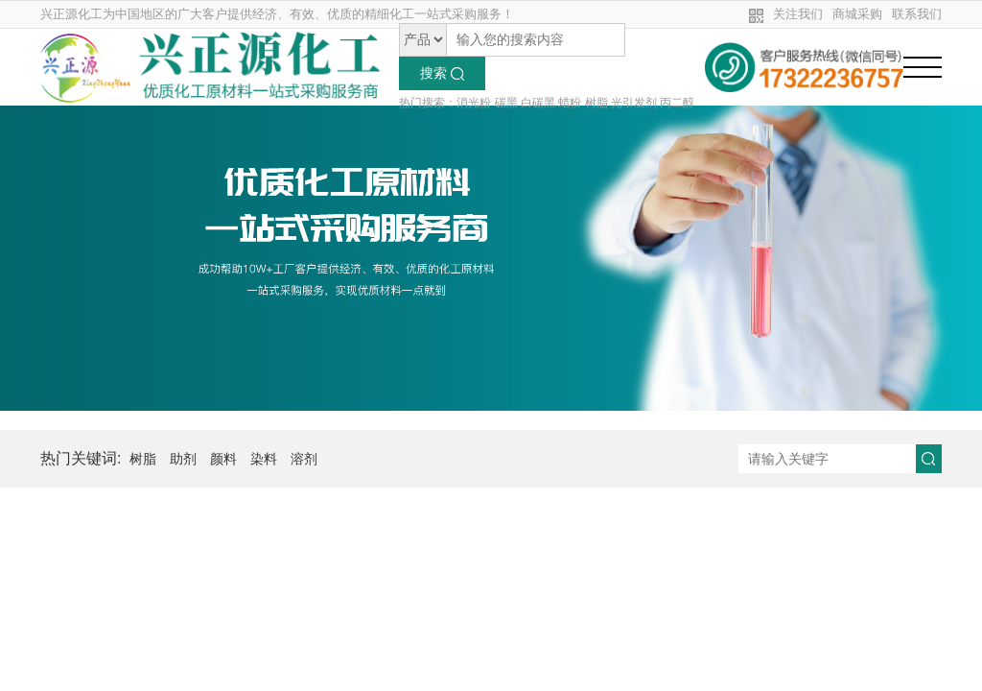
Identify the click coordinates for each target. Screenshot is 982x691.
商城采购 (857, 14)
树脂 (142, 458)
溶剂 (304, 458)
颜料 (223, 458)
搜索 (442, 73)
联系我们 (917, 14)
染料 (263, 458)
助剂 (183, 458)
